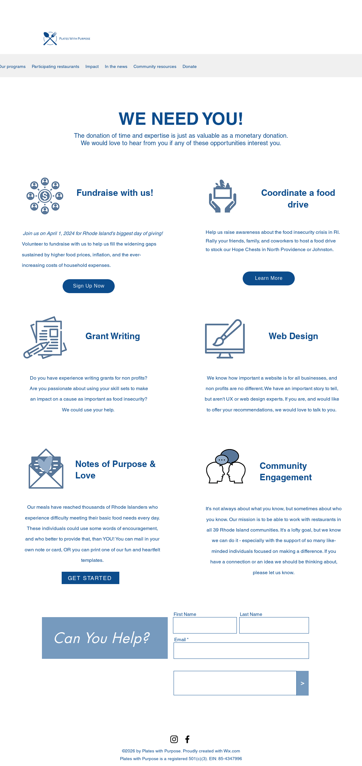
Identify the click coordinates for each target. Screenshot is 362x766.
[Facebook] (187, 739)
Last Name (251, 614)
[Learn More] (269, 278)
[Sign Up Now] (89, 286)
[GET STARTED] (90, 578)
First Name (185, 614)
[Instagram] (174, 739)
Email (180, 639)
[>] (302, 683)
